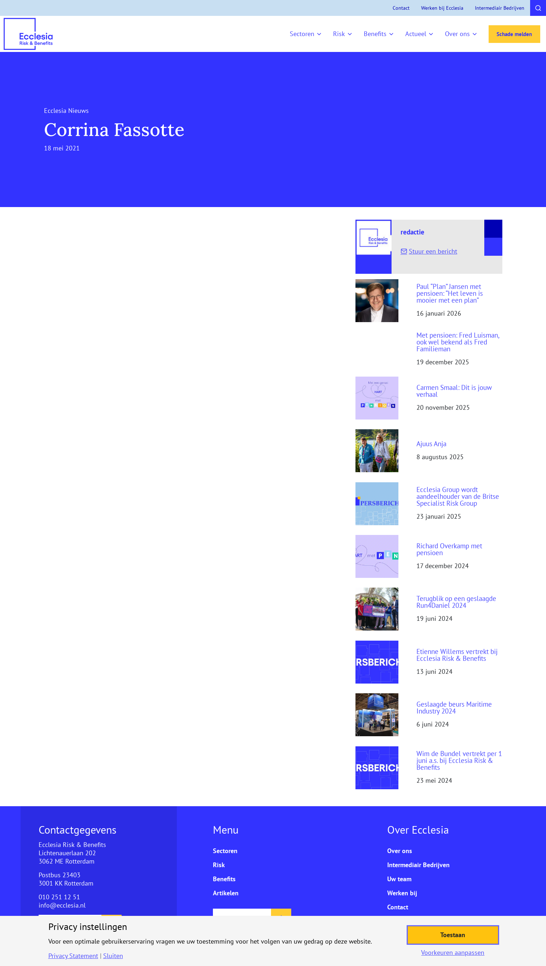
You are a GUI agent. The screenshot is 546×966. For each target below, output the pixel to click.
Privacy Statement (73, 956)
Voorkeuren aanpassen (452, 952)
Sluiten (113, 956)
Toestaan (452, 935)
